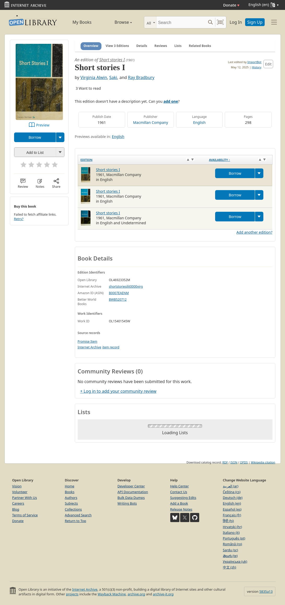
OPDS (244, 462)
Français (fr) (232, 515)
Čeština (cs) (232, 491)
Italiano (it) (231, 532)
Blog (15, 509)
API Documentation (133, 491)
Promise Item (88, 341)
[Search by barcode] (220, 22)
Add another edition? (254, 232)
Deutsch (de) (232, 497)
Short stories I (112, 60)
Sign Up (254, 22)
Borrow (34, 137)
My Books (82, 22)
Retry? (18, 219)
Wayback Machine (112, 594)
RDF (225, 462)
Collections (73, 509)
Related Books (200, 46)
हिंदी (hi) (228, 520)
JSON (234, 462)
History (256, 67)
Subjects (71, 503)
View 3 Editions (117, 46)
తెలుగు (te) (230, 555)
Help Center (179, 486)
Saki (113, 77)
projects (72, 594)
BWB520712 (118, 299)
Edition (87, 160)
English (199, 122)
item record (110, 347)
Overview (91, 46)
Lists (178, 46)
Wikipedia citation (263, 462)
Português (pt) (234, 538)
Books (70, 491)
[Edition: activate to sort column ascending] (142, 159)
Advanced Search (78, 515)
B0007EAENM (119, 293)
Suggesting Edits (183, 497)
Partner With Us (24, 497)
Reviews (160, 46)
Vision (17, 486)
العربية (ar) (230, 486)
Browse (117, 22)
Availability (219, 160)
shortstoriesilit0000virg (126, 286)
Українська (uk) (235, 561)
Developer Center (131, 486)
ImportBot (254, 62)
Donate (231, 5)
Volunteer (20, 491)
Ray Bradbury (141, 77)
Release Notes (181, 509)
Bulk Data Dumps (131, 497)
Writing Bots (127, 503)
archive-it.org (163, 594)
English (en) (232, 503)
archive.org (136, 594)
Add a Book (179, 503)
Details (141, 46)
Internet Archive (89, 347)
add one (170, 101)
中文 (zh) (229, 567)
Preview (43, 125)
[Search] (181, 22)
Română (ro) (232, 544)
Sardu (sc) (230, 550)
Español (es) (232, 509)
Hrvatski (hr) (232, 526)
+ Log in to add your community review (118, 391)
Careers (18, 503)
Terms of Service (25, 515)
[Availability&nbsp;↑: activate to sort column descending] (239, 159)
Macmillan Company (150, 122)
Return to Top (75, 520)
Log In (236, 22)
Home (69, 486)
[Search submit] (210, 22)
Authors (71, 497)
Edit (268, 64)
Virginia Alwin (93, 77)
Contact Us (178, 491)
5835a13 (265, 591)
